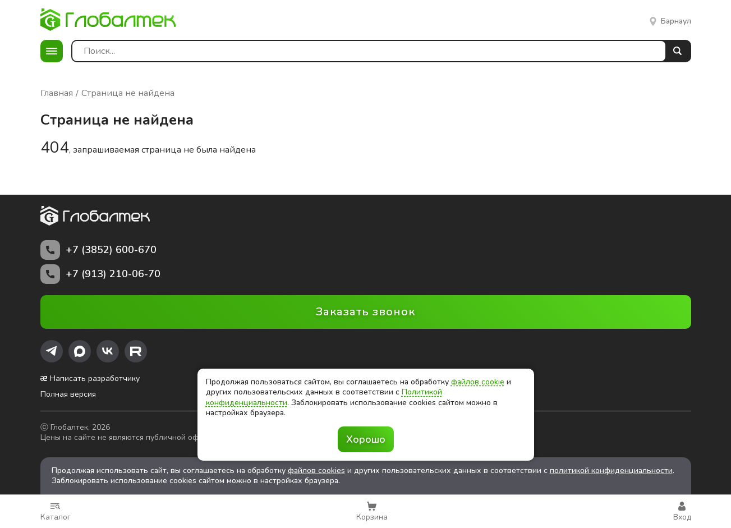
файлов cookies (316, 470)
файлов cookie (477, 382)
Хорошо (365, 439)
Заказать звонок (365, 311)
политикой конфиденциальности (611, 470)
